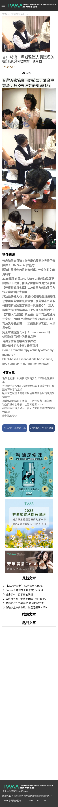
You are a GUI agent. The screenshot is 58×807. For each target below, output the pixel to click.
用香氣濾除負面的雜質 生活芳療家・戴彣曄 (27, 400)
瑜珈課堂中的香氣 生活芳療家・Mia (22, 404)
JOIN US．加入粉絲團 (41, 428)
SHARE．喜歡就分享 (15, 428)
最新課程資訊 (9, 415)
